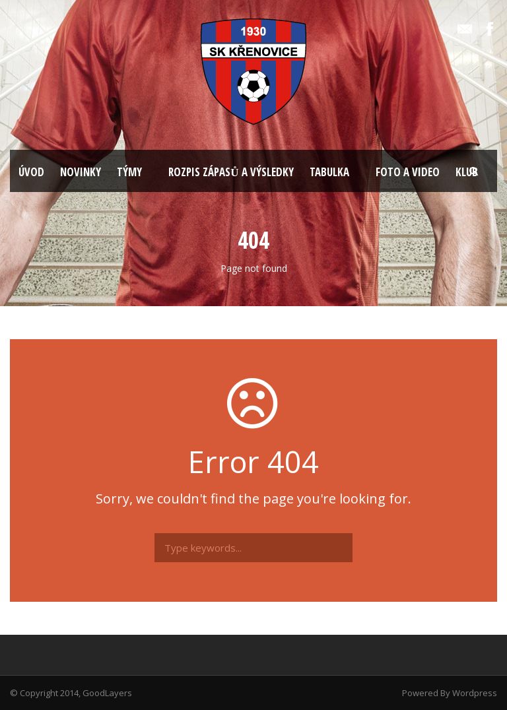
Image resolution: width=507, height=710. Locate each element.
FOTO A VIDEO (408, 171)
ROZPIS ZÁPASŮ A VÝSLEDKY (230, 171)
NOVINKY (80, 171)
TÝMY (129, 171)
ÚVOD (31, 171)
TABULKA (329, 171)
